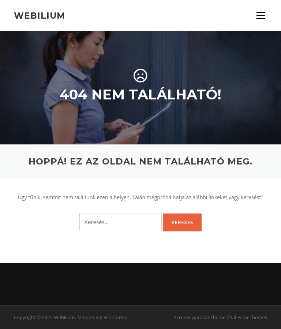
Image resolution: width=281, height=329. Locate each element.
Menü (260, 15)
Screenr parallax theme (199, 317)
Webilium (39, 15)
